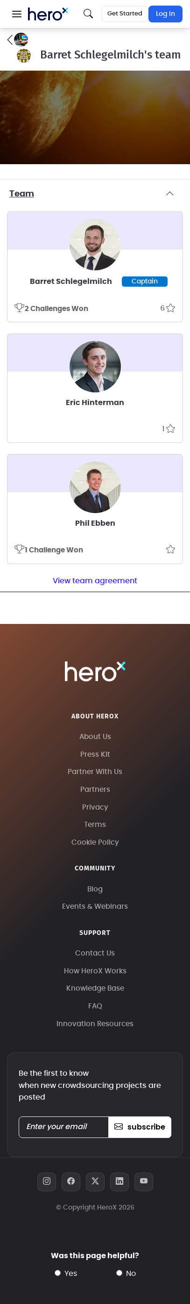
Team (95, 194)
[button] (16, 14)
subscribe (139, 1127)
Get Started (124, 14)
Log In (165, 14)
